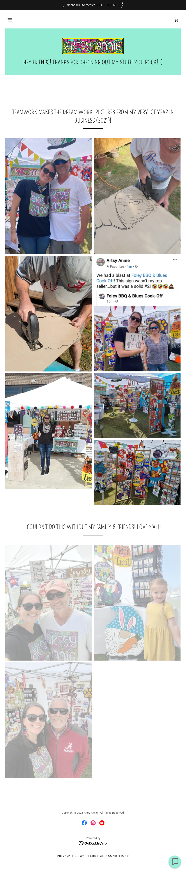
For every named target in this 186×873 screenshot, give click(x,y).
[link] (176, 19)
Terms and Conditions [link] (108, 855)
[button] (9, 19)
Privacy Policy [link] (70, 855)
